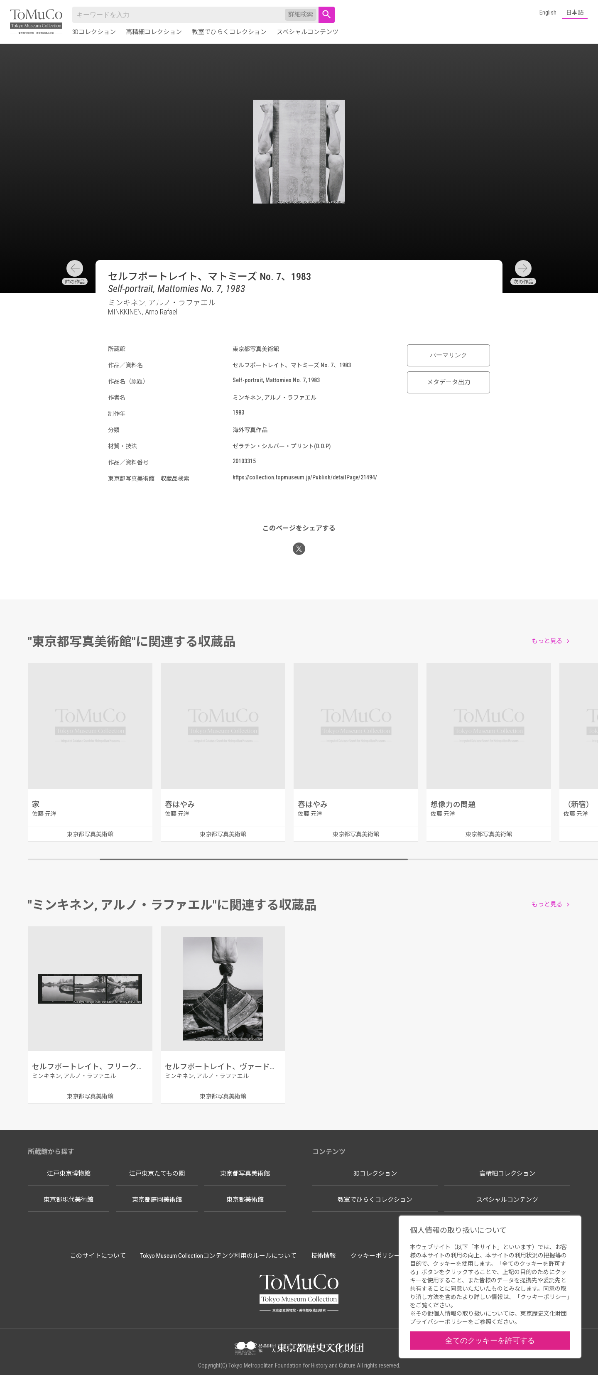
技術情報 (323, 1256)
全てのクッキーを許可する (490, 1340)
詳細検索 (300, 14)
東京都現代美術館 (68, 1199)
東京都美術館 (245, 1199)
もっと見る (547, 641)
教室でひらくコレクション (229, 32)
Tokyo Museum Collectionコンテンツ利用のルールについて (218, 1256)
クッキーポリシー (375, 1256)
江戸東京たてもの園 (157, 1173)
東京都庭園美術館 (157, 1199)
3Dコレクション (94, 32)
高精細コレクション (154, 32)
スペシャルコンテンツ (307, 32)
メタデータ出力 (449, 382)
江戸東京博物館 (69, 1173)
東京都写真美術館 (245, 1173)
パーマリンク (448, 355)
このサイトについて (98, 1256)
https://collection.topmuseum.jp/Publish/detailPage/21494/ (305, 477)
